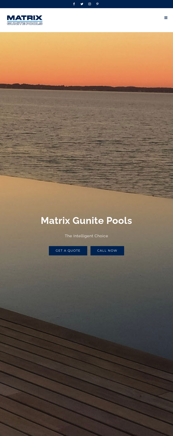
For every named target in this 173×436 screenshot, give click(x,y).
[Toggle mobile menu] (166, 17)
